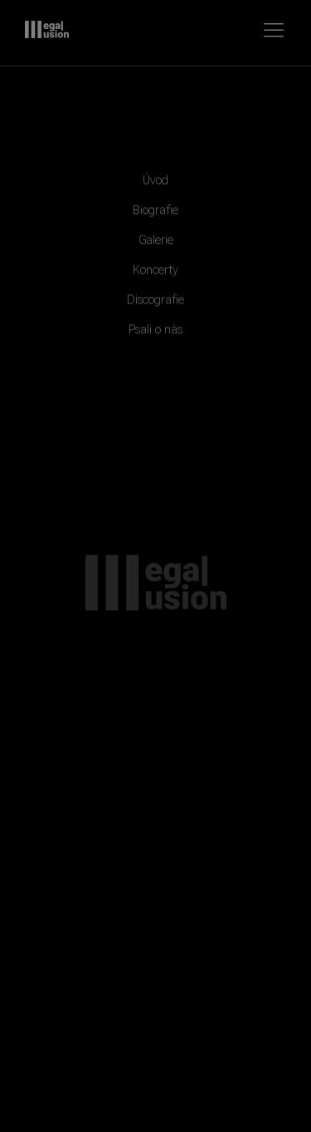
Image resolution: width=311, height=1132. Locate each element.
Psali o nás (155, 335)
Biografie (155, 215)
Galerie (155, 245)
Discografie (155, 305)
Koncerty (155, 275)
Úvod (155, 185)
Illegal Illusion (47, 29)
